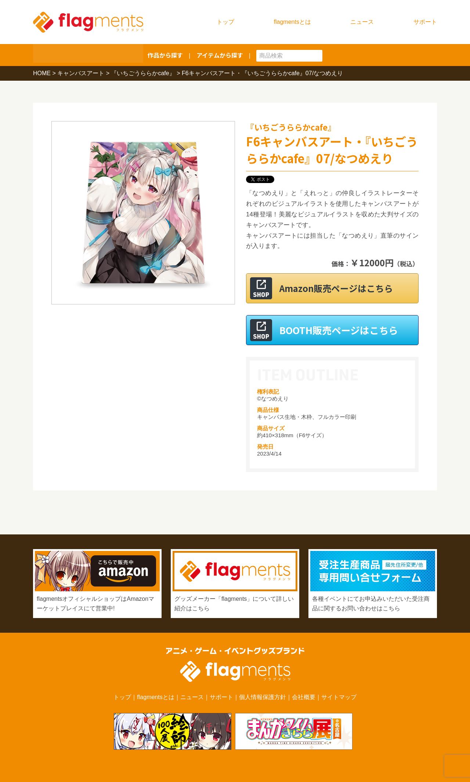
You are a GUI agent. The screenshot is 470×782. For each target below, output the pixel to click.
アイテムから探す (219, 55)
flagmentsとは (292, 22)
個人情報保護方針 (262, 697)
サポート (425, 22)
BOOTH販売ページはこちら (338, 330)
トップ (225, 22)
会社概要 (303, 697)
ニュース (362, 22)
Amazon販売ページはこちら (341, 288)
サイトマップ (339, 697)
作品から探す (165, 55)
